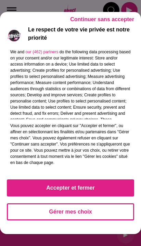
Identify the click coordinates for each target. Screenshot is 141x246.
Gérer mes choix (70, 212)
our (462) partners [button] (41, 52)
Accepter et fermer (70, 188)
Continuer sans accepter (102, 19)
